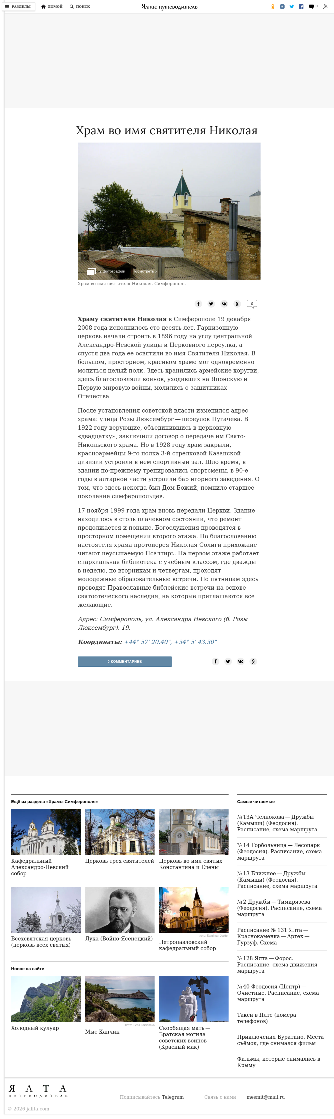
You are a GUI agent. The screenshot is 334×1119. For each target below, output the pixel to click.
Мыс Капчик (102, 1032)
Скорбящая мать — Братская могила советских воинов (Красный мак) (185, 1037)
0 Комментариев (125, 662)
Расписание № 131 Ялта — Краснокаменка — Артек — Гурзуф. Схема (274, 936)
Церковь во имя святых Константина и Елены (190, 864)
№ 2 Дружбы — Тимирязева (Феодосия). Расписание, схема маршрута (279, 908)
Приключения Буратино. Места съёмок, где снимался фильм (280, 1040)
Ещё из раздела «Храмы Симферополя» (54, 801)
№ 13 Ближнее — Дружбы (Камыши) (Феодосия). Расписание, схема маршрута (277, 879)
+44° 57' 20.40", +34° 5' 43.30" (170, 641)
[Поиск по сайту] (80, 6)
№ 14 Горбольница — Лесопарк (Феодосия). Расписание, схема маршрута (279, 851)
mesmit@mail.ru (266, 1097)
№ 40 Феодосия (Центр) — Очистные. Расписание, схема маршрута (278, 993)
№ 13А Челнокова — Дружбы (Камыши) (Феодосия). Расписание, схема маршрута (277, 823)
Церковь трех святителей (119, 861)
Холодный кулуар (35, 1028)
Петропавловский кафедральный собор (187, 945)
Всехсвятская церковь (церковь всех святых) (41, 942)
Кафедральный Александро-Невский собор (40, 867)
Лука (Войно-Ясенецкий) (119, 939)
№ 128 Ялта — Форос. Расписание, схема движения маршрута (277, 964)
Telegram (173, 1097)
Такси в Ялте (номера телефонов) (266, 1018)
